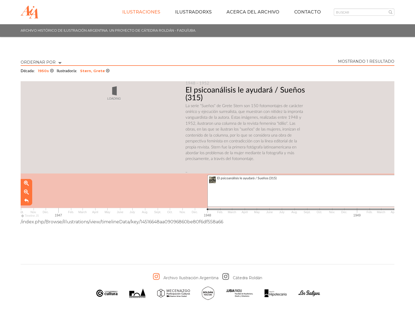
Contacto (307, 12)
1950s (46, 71)
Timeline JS (30, 216)
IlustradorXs (193, 12)
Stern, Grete (95, 71)
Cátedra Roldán (247, 277)
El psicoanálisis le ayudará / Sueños (245, 90)
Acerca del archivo (252, 12)
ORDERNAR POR (41, 62)
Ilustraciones (141, 12)
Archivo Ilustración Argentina (191, 277)
